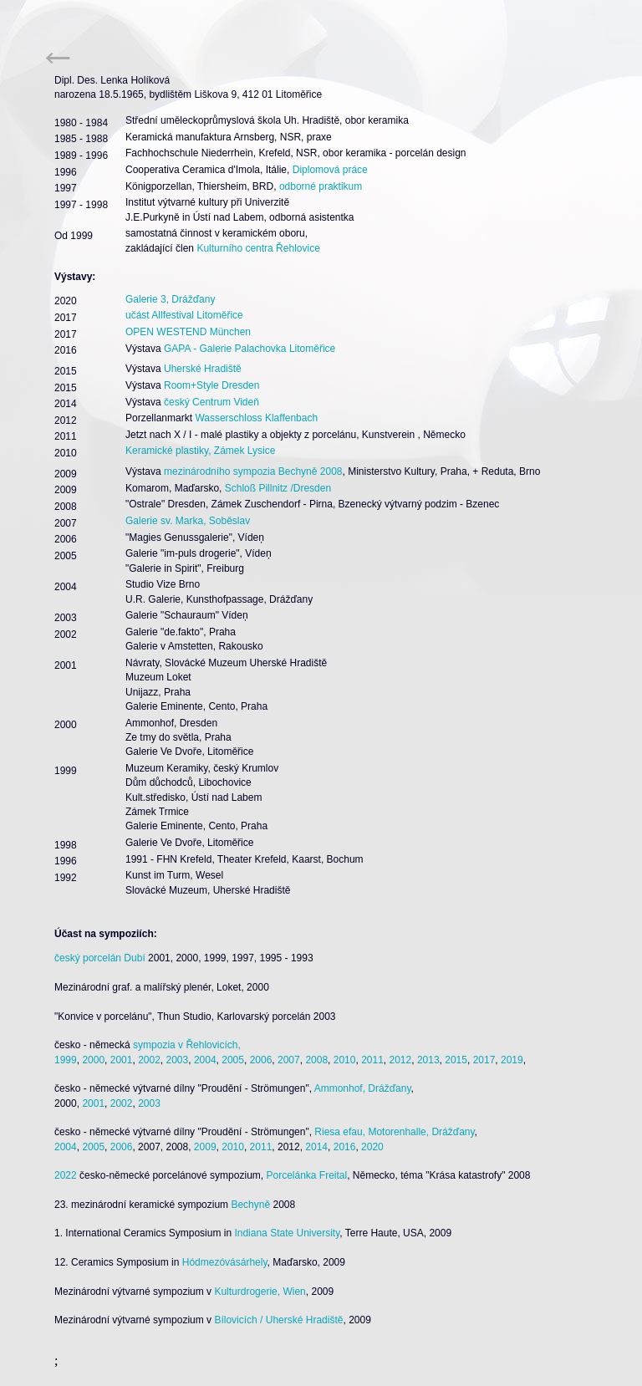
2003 (177, 1060)
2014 (316, 1147)
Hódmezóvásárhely (225, 1262)
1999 (65, 1060)
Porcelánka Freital (306, 1175)
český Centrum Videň (211, 402)
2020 (372, 1147)
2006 (261, 1060)
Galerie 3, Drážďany (170, 299)
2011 (372, 1060)
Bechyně (250, 1204)
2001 (121, 1060)
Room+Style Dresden (211, 385)
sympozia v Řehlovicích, (187, 1045)
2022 (65, 1175)
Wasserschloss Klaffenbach (256, 418)
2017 (484, 1060)
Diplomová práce (328, 170)
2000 (93, 1060)
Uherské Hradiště (203, 369)
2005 (233, 1060)
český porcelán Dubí (99, 958)
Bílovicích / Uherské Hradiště (278, 1320)
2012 (401, 1060)
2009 (205, 1147)
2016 (345, 1147)
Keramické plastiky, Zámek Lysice (200, 450)
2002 (149, 1060)
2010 (345, 1060)
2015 (456, 1060)
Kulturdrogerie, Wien (259, 1291)
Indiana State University (286, 1233)
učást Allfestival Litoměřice (184, 315)
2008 (316, 1060)
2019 (512, 1060)
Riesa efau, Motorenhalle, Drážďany (394, 1132)
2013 (428, 1060)
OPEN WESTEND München (188, 332)
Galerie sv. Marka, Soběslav (187, 521)
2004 (205, 1060)
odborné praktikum (320, 186)
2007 (289, 1060)
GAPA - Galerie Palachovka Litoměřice (249, 348)
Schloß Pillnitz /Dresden (278, 488)
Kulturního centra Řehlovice (257, 248)
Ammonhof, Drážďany (362, 1088)
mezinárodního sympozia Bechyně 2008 (253, 471)
